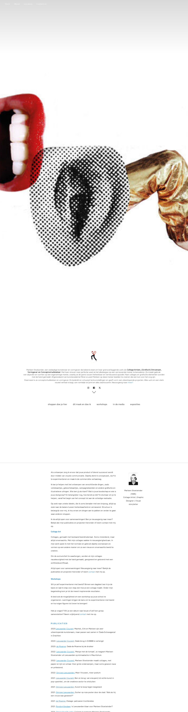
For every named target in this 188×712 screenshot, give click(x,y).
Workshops (56, 579)
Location (28, 4)
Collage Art (56, 531)
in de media (118, 404)
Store (7, 4)
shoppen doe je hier (57, 404)
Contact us (41, 4)
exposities (135, 404)
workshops (102, 404)
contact (92, 572)
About (17, 4)
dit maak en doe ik (82, 404)
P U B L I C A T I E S (59, 623)
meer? (130, 382)
